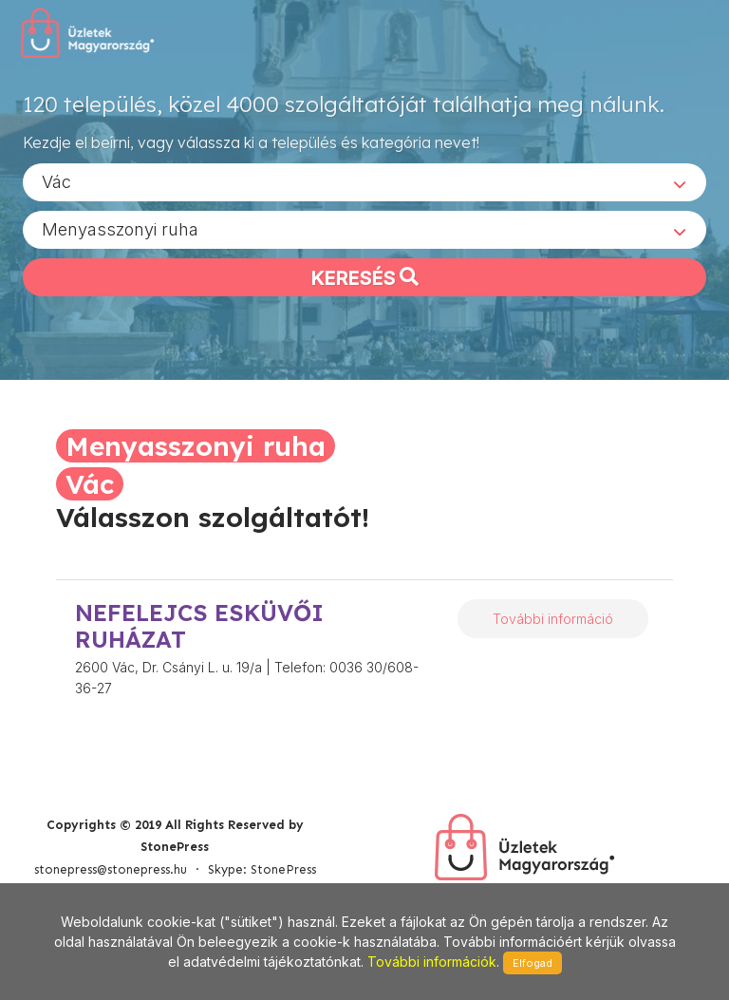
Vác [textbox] (56, 181)
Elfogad (532, 963)
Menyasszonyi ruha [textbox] (120, 228)
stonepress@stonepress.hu (110, 869)
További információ (553, 619)
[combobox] (364, 181)
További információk (431, 961)
